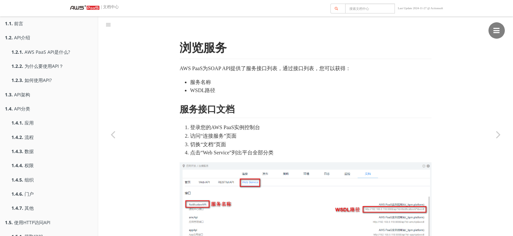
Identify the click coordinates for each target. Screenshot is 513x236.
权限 (22, 165)
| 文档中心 (109, 7)
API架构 (17, 94)
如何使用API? (31, 80)
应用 (22, 123)
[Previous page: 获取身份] (113, 134)
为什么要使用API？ (37, 66)
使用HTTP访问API (27, 222)
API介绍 (17, 37)
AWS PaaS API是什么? (40, 52)
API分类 (17, 109)
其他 (22, 208)
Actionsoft (437, 8)
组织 (22, 180)
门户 (22, 194)
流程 (22, 137)
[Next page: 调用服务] (498, 134)
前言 (14, 23)
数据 (22, 151)
